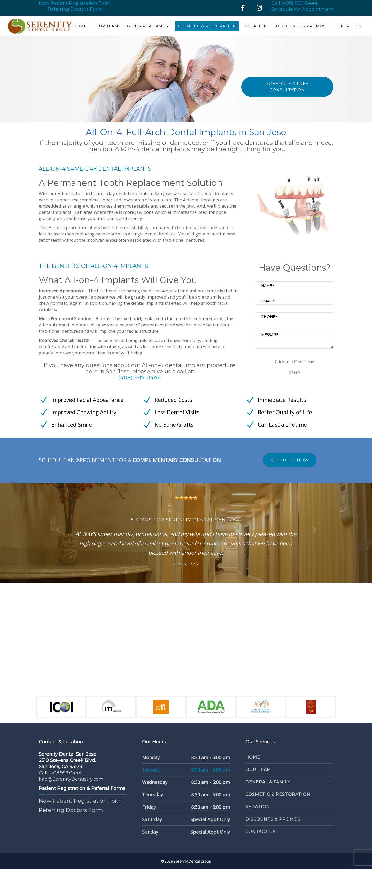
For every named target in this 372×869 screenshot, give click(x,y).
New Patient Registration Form (75, 3)
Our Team (107, 26)
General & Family (148, 26)
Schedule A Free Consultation (287, 86)
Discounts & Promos (301, 26)
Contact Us (348, 26)
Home (80, 26)
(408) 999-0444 (139, 377)
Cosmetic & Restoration (207, 26)
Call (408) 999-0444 (294, 3)
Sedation (256, 26)
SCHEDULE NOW (290, 460)
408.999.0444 (66, 773)
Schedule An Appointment (302, 9)
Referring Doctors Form (75, 9)
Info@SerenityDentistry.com (71, 779)
